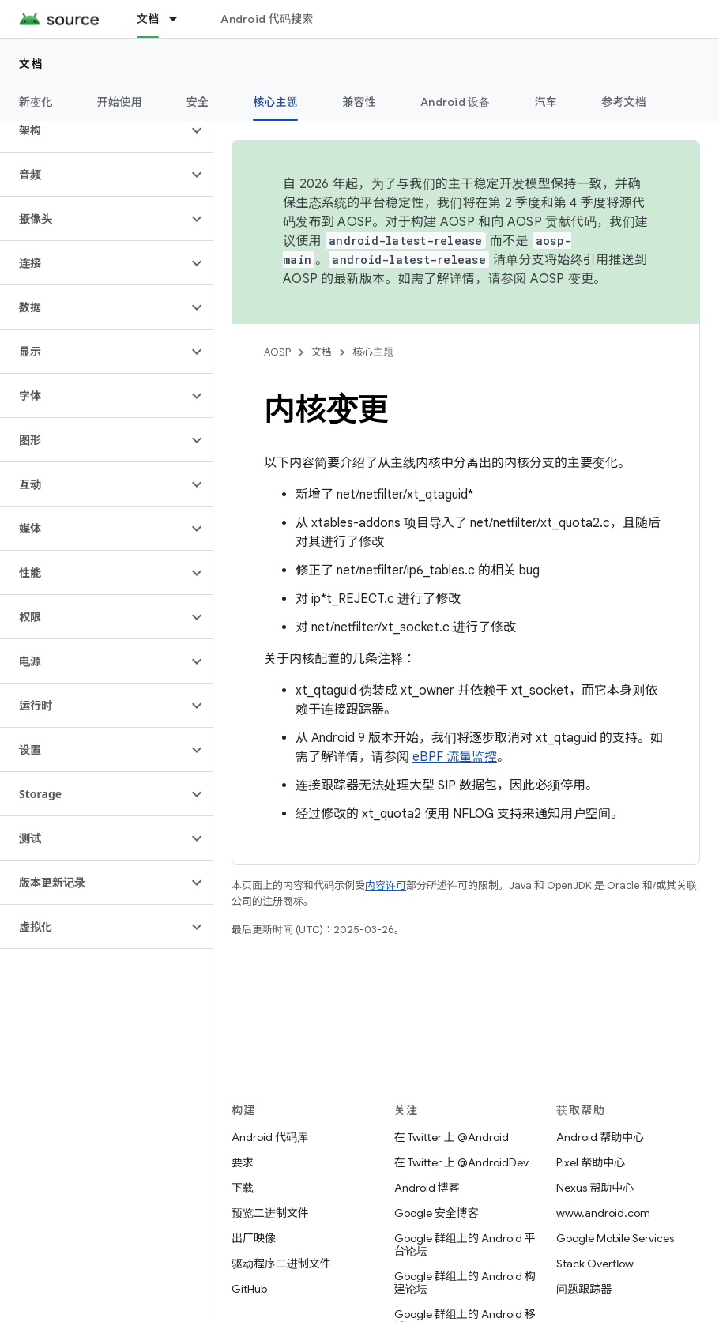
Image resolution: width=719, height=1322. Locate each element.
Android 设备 (455, 102)
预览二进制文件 (270, 1213)
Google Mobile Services (615, 1238)
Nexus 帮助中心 (595, 1188)
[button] (93, 130)
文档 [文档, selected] (148, 19)
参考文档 (623, 102)
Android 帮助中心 (600, 1137)
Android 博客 (427, 1188)
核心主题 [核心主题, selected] (275, 102)
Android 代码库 (270, 1137)
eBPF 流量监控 (454, 757)
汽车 (546, 102)
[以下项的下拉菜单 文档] (180, 19)
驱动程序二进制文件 (281, 1263)
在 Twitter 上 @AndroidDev (461, 1162)
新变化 (36, 102)
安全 (197, 102)
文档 (31, 64)
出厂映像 (254, 1238)
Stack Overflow (595, 1263)
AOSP (277, 352)
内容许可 (385, 885)
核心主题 (372, 352)
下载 (243, 1188)
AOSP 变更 (562, 279)
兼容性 (359, 102)
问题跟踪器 (584, 1289)
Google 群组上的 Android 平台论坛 (465, 1244)
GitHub (249, 1289)
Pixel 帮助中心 (590, 1162)
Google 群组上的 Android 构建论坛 (465, 1282)
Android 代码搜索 (266, 19)
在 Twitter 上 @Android (451, 1137)
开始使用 (119, 102)
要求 (243, 1162)
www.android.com (603, 1213)
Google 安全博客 (436, 1213)
